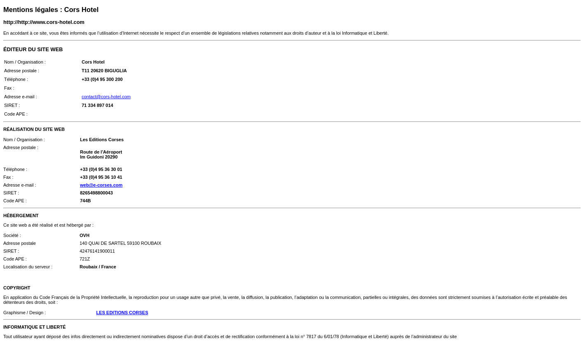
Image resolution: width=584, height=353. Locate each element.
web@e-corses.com (101, 184)
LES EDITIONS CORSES (122, 312)
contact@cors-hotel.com (106, 96)
